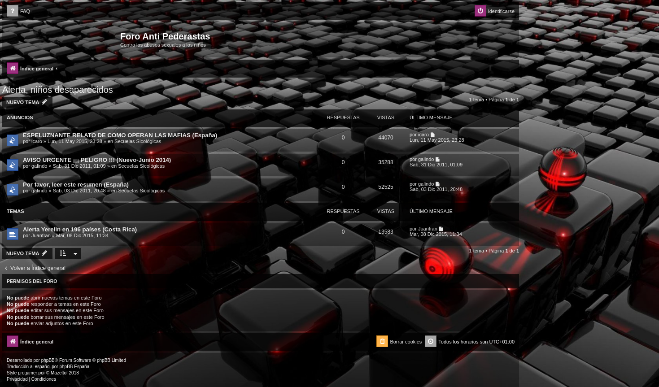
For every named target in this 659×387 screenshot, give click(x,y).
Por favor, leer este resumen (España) (76, 184)
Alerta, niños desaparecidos (57, 90)
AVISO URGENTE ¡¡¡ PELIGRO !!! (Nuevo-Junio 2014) (97, 160)
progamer (27, 372)
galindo (39, 166)
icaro (36, 141)
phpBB (48, 360)
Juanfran (41, 235)
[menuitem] (18, 11)
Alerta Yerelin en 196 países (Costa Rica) (80, 229)
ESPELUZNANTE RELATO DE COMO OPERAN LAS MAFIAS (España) (120, 135)
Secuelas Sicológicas (137, 141)
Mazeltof (59, 372)
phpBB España (74, 366)
